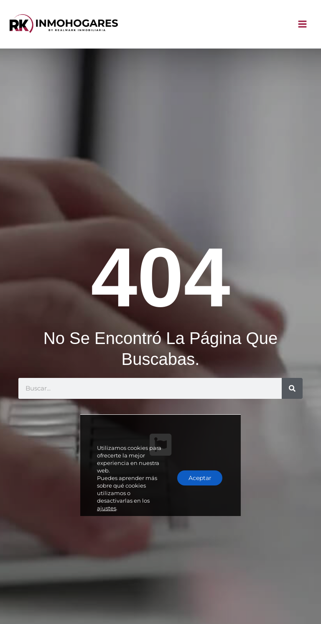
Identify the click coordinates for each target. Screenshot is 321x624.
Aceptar (198, 460)
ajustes (106, 490)
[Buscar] (292, 389)
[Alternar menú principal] (303, 25)
